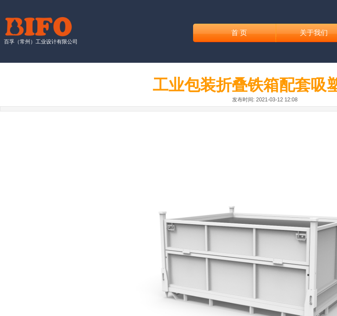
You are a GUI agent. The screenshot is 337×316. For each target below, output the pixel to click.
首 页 (239, 32)
